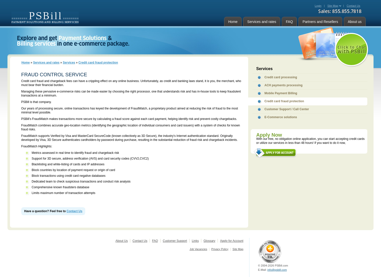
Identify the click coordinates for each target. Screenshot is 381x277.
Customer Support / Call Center (286, 109)
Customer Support (175, 241)
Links (195, 241)
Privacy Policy (219, 249)
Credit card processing (280, 77)
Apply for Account (231, 241)
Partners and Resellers (320, 22)
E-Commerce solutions (280, 117)
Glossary (209, 241)
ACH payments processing (283, 85)
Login (318, 5)
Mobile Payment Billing (280, 93)
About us (355, 22)
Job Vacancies (198, 249)
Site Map (332, 5)
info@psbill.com (277, 269)
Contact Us (74, 211)
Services (69, 62)
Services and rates (261, 22)
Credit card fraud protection (98, 62)
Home (232, 22)
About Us (121, 241)
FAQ (289, 22)
